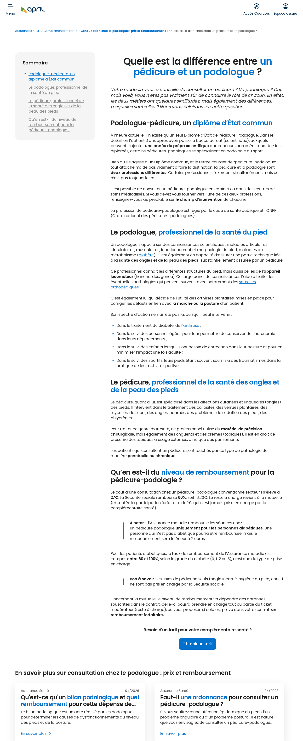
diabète (146, 255)
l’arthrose (190, 325)
